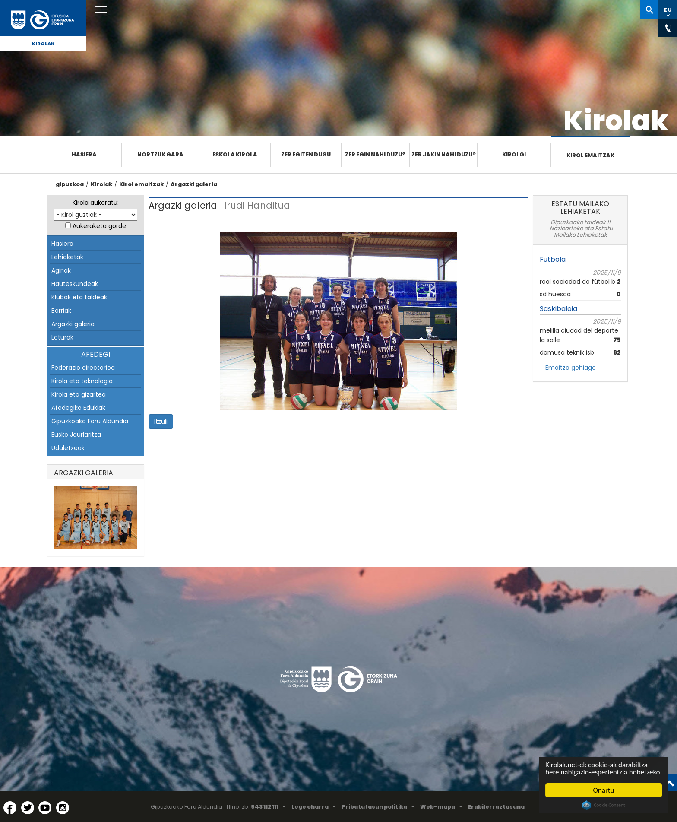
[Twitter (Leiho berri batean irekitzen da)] (27, 807)
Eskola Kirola (234, 154)
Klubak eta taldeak (79, 297)
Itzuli (161, 421)
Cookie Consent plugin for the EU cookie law (604, 805)
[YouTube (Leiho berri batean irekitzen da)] (44, 807)
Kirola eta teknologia (82, 381)
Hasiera (84, 154)
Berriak (61, 310)
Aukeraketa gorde (99, 226)
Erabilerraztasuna (496, 806)
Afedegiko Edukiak (78, 407)
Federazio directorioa (83, 367)
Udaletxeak (68, 448)
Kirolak (43, 43)
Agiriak (61, 270)
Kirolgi (514, 154)
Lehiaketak (67, 257)
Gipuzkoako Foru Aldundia (89, 421)
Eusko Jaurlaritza (76, 434)
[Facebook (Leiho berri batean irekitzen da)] (9, 807)
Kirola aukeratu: (96, 202)
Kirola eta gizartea (78, 394)
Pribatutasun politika (374, 806)
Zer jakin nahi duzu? (443, 154)
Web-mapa (437, 806)
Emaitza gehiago (570, 367)
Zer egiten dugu (306, 154)
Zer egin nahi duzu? (375, 154)
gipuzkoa (70, 184)
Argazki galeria (194, 184)
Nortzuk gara (160, 154)
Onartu (603, 790)
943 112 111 (264, 806)
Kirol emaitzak (590, 155)
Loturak (62, 337)
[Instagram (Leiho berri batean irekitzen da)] (62, 807)
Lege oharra (310, 806)
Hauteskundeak (74, 283)
